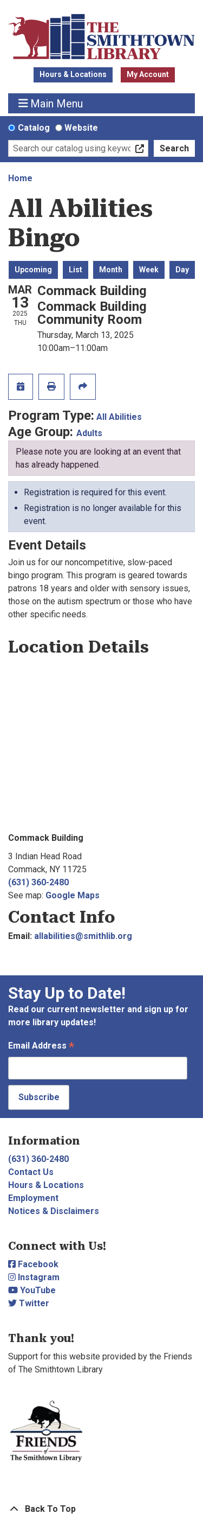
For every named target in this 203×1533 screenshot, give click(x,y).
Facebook (33, 1264)
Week (149, 269)
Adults (89, 433)
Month (110, 269)
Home (20, 178)
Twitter (28, 1303)
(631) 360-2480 (38, 882)
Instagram (34, 1277)
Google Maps (72, 895)
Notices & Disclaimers (53, 1211)
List (75, 269)
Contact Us (31, 1172)
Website (81, 128)
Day (182, 269)
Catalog (34, 128)
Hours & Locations (73, 74)
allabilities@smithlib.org (83, 936)
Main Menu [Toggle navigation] (50, 103)
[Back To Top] (101, 1509)
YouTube (32, 1290)
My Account (148, 74)
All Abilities (119, 417)
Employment (33, 1198)
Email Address (41, 1046)
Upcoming (33, 269)
